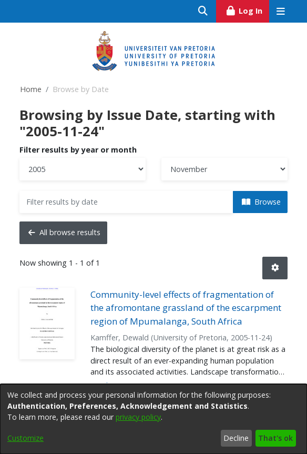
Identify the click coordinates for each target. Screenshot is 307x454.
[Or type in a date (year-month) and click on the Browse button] (126, 202)
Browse (261, 202)
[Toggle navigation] (280, 11)
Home (31, 89)
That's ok (275, 438)
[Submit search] (203, 11)
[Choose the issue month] (224, 169)
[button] (275, 268)
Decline (236, 438)
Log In (247, 9)
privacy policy (138, 417)
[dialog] (153, 419)
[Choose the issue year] (82, 169)
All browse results (64, 232)
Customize (25, 438)
